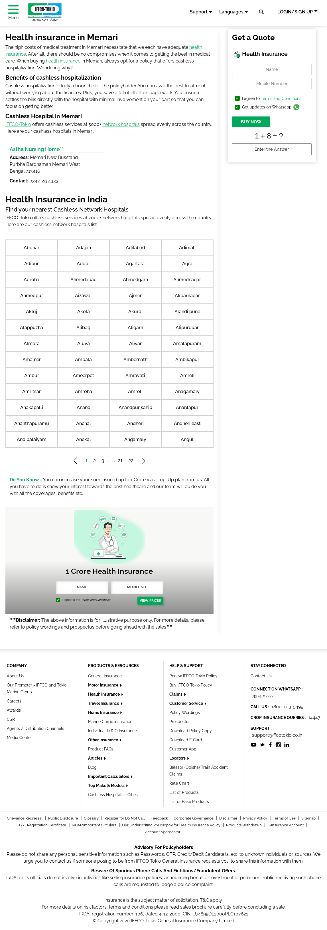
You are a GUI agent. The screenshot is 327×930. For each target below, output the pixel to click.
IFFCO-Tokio (18, 124)
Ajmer (135, 295)
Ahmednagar (187, 279)
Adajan (83, 247)
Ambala (83, 359)
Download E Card (185, 740)
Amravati (135, 375)
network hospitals (121, 124)
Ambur (31, 375)
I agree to (271, 98)
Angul (187, 439)
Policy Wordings (184, 712)
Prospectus (179, 721)
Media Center (19, 737)
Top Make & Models (106, 785)
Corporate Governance (194, 818)
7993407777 (262, 696)
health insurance (63, 61)
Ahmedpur (31, 295)
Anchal (83, 423)
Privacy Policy (255, 818)
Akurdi (135, 311)
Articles (95, 758)
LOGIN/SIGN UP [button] (295, 12)
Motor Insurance (103, 685)
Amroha (83, 391)
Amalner (32, 359)
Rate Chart (179, 783)
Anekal (83, 439)
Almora (32, 343)
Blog (92, 767)
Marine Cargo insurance (110, 721)
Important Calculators (109, 776)
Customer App (182, 749)
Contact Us (261, 676)
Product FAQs (100, 749)
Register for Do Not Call (125, 818)
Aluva (83, 343)
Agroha (31, 279)
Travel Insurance (104, 703)
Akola (83, 311)
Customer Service (186, 703)
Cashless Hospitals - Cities (113, 794)
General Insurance (105, 676)
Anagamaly (187, 391)
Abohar (31, 247)
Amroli (135, 391)
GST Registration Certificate (43, 825)
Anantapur (187, 407)
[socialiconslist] (254, 744)
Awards (14, 710)
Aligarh (135, 327)
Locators (177, 758)
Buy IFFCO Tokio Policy (190, 685)
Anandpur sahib (135, 407)
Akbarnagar (187, 295)
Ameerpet (83, 375)
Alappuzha (31, 327)
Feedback (160, 818)
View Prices (150, 601)
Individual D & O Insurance (112, 730)
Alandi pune (187, 311)
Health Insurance (104, 694)
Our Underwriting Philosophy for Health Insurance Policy (171, 825)
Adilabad (135, 247)
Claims (176, 694)
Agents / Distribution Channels (35, 728)
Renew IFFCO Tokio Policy (193, 676)
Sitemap (308, 818)
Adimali (187, 247)
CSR (11, 719)
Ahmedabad (83, 279)
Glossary (91, 818)
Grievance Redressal (25, 818)
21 (120, 460)
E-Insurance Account (285, 825)
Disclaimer (228, 818)
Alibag (83, 327)
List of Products (184, 792)
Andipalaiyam (31, 439)
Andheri (135, 423)
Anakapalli (31, 407)
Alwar (135, 343)
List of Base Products (189, 801)
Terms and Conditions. (96, 599)
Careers (14, 701)
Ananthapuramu (31, 423)
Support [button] (199, 12)
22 (130, 460)
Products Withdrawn (244, 825)
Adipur (31, 263)
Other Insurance (103, 740)
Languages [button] (231, 12)
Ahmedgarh (135, 279)
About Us (15, 676)
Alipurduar (187, 327)
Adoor (83, 263)
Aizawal (83, 295)
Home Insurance (103, 712)
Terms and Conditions (281, 98)
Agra (187, 263)
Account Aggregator (162, 832)
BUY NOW (251, 121)
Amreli (187, 375)
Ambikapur (187, 359)
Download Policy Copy (190, 730)
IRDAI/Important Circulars (94, 825)
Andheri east (187, 423)
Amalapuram (187, 343)
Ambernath (135, 359)
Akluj (31, 311)
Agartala (135, 263)
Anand (83, 407)
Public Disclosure (63, 818)
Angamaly (135, 439)
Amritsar (31, 391)
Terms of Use (284, 818)
